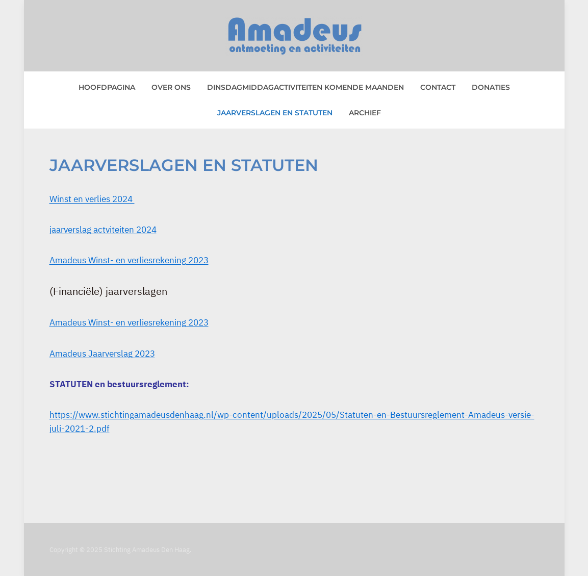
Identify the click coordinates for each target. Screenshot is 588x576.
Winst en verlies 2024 (92, 199)
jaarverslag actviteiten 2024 (103, 229)
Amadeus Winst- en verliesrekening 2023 (129, 260)
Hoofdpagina (107, 87)
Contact (437, 87)
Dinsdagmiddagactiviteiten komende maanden (305, 87)
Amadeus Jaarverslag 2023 (102, 353)
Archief (365, 112)
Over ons (171, 87)
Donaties (491, 87)
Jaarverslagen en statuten (275, 112)
